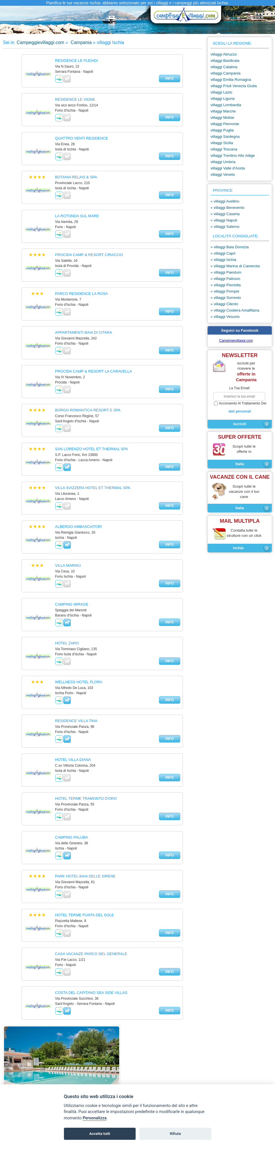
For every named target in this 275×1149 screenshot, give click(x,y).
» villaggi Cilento (224, 304)
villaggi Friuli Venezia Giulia (233, 86)
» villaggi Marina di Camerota (235, 266)
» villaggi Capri (223, 253)
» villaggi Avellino (224, 201)
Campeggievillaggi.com (40, 42)
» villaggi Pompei (224, 291)
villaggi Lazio (221, 92)
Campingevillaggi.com (236, 341)
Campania (80, 42)
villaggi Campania (225, 73)
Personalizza (95, 1118)
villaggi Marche (223, 111)
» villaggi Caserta (225, 214)
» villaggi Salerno (224, 226)
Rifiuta (175, 1133)
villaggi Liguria (222, 98)
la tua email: (239, 388)
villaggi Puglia (222, 130)
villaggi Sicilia (221, 143)
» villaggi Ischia (223, 259)
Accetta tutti (99, 1133)
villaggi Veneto (222, 174)
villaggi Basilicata (224, 60)
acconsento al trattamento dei (240, 407)
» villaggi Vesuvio (225, 316)
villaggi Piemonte (224, 124)
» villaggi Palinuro (225, 278)
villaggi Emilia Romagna (230, 79)
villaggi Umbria (222, 162)
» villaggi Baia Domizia (229, 247)
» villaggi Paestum (225, 272)
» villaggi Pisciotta (225, 285)
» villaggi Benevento (227, 207)
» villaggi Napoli (223, 220)
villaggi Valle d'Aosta (227, 168)
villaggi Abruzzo (223, 54)
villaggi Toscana (223, 149)
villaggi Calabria (223, 67)
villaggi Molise (222, 117)
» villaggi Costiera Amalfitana (234, 310)
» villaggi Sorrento (225, 297)
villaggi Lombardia (225, 105)
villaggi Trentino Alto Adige (232, 155)
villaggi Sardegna (225, 136)
